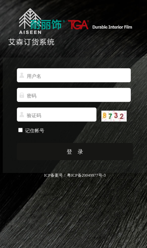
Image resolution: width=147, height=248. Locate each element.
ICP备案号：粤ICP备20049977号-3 (74, 175)
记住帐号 (34, 130)
